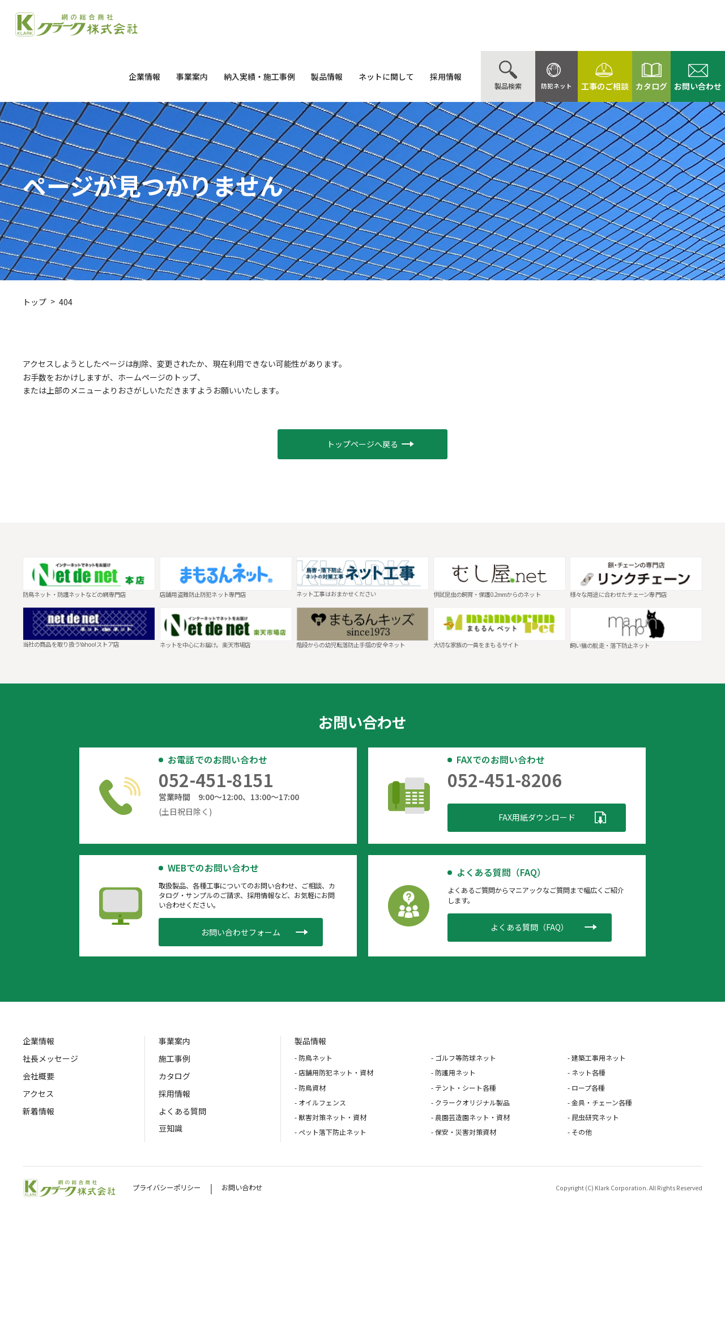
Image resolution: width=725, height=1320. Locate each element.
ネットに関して (358, 76)
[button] (362, 444)
